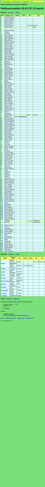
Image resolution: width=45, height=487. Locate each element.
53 (1, 110)
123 (2, 246)
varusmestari (4, 290)
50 (1, 105)
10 (1, 35)
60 (1, 125)
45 (1, 97)
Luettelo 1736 (21, 318)
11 (1, 36)
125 (2, 249)
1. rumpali (3, 293)
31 (1, 72)
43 (1, 93)
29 (1, 69)
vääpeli (3, 275)
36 (1, 81)
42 (1, 92)
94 (1, 189)
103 (2, 205)
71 (1, 144)
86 (1, 174)
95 (1, 191)
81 (1, 162)
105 (2, 209)
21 (1, 53)
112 (2, 222)
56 (1, 118)
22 (1, 55)
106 (2, 210)
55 (1, 116)
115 (2, 230)
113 (2, 225)
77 (1, 155)
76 (1, 154)
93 (1, 187)
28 (1, 67)
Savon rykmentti (6, 1)
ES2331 (12, 314)
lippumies (3, 284)
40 (1, 89)
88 (1, 179)
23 (1, 56)
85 (1, 171)
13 (1, 40)
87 (1, 177)
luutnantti (3, 268)
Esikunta (11, 12)
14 (1, 41)
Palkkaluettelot (25, 1)
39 (1, 87)
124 (2, 247)
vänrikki (3, 271)
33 (1, 76)
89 (1, 181)
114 (2, 227)
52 (1, 108)
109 (2, 215)
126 (2, 251)
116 (2, 231)
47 (1, 100)
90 (1, 183)
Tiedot (17, 12)
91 (1, 184)
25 (1, 60)
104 (2, 207)
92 (1, 186)
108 (2, 214)
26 (1, 62)
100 (2, 199)
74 (1, 150)
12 (1, 38)
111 (2, 219)
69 (1, 139)
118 (2, 235)
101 (2, 201)
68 (1, 138)
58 (1, 121)
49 (1, 103)
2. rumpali (3, 295)
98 (1, 196)
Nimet (2, 318)
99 (1, 197)
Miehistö (4, 12)
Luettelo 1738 (30, 318)
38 (1, 85)
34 (1, 77)
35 (1, 79)
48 (1, 102)
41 (1, 90)
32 (1, 74)
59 (1, 123)
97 (1, 194)
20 (1, 51)
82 (1, 164)
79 (1, 159)
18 (1, 48)
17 (1, 46)
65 (1, 133)
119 (2, 238)
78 (1, 157)
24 (1, 58)
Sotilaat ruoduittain (10, 318)
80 (1, 160)
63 (1, 130)
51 (1, 107)
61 (1, 126)
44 (1, 95)
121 (2, 242)
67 (1, 136)
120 (2, 240)
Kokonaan (26, 315)
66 (1, 134)
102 (2, 203)
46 (1, 98)
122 (2, 244)
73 (1, 147)
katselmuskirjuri (5, 281)
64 (1, 131)
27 (1, 64)
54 (1, 112)
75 (1, 152)
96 (1, 192)
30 (1, 71)
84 (1, 168)
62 (1, 128)
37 (1, 84)
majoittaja (3, 287)
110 (2, 217)
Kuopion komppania (16, 1)
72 (1, 146)
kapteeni (3, 263)
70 (1, 142)
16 (1, 45)
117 (2, 233)
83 (1, 166)
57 (1, 120)
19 (1, 50)
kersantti (3, 278)
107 (2, 212)
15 (1, 43)
